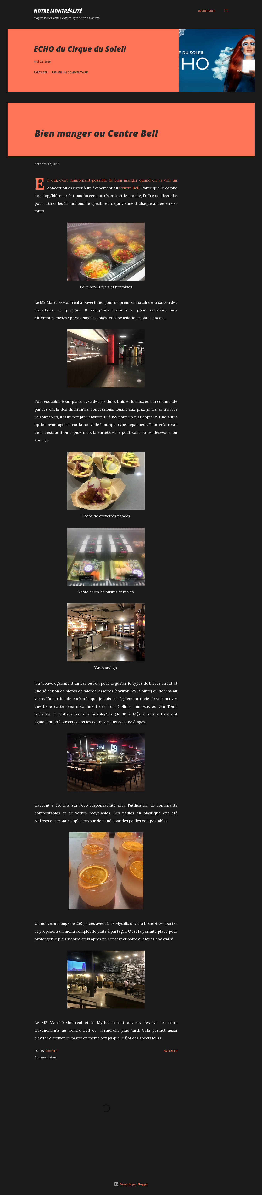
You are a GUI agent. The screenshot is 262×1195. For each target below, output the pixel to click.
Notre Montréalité (58, 11)
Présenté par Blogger (131, 1184)
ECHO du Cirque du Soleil (80, 48)
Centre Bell (129, 187)
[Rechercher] (206, 10)
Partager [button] (41, 72)
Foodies (51, 1051)
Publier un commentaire (69, 72)
